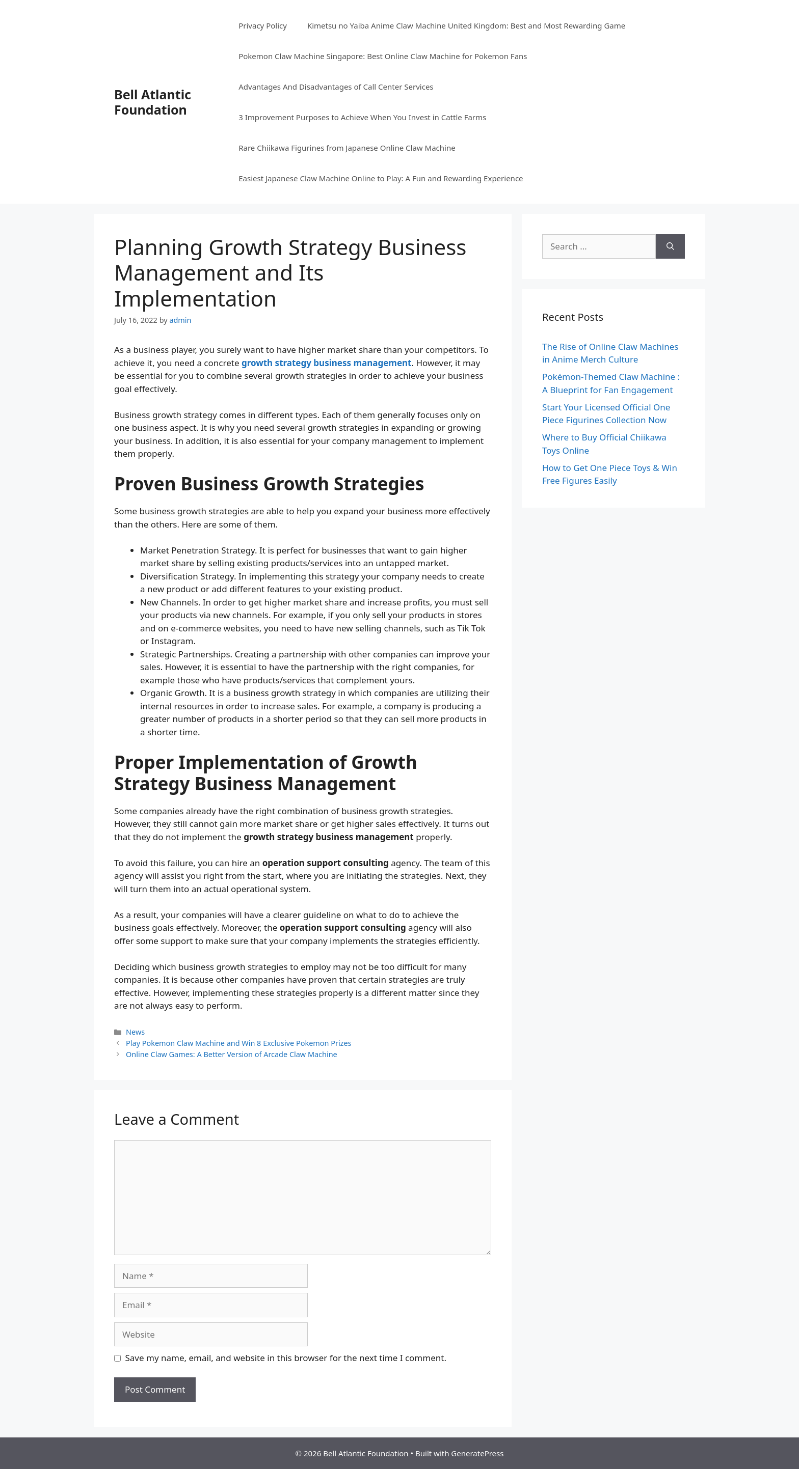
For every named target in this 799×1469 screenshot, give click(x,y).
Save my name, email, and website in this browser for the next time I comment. (285, 1358)
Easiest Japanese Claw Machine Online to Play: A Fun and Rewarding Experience (380, 178)
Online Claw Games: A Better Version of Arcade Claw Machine (231, 1054)
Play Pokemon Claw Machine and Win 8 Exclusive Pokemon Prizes (238, 1043)
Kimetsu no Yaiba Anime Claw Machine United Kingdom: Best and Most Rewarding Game (466, 25)
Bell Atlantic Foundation (152, 102)
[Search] (670, 246)
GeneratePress (477, 1453)
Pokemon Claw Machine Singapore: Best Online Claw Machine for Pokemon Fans (382, 56)
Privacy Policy (262, 25)
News (135, 1032)
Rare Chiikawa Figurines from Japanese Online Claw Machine (346, 148)
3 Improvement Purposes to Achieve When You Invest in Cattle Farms (362, 117)
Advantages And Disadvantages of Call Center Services (335, 86)
